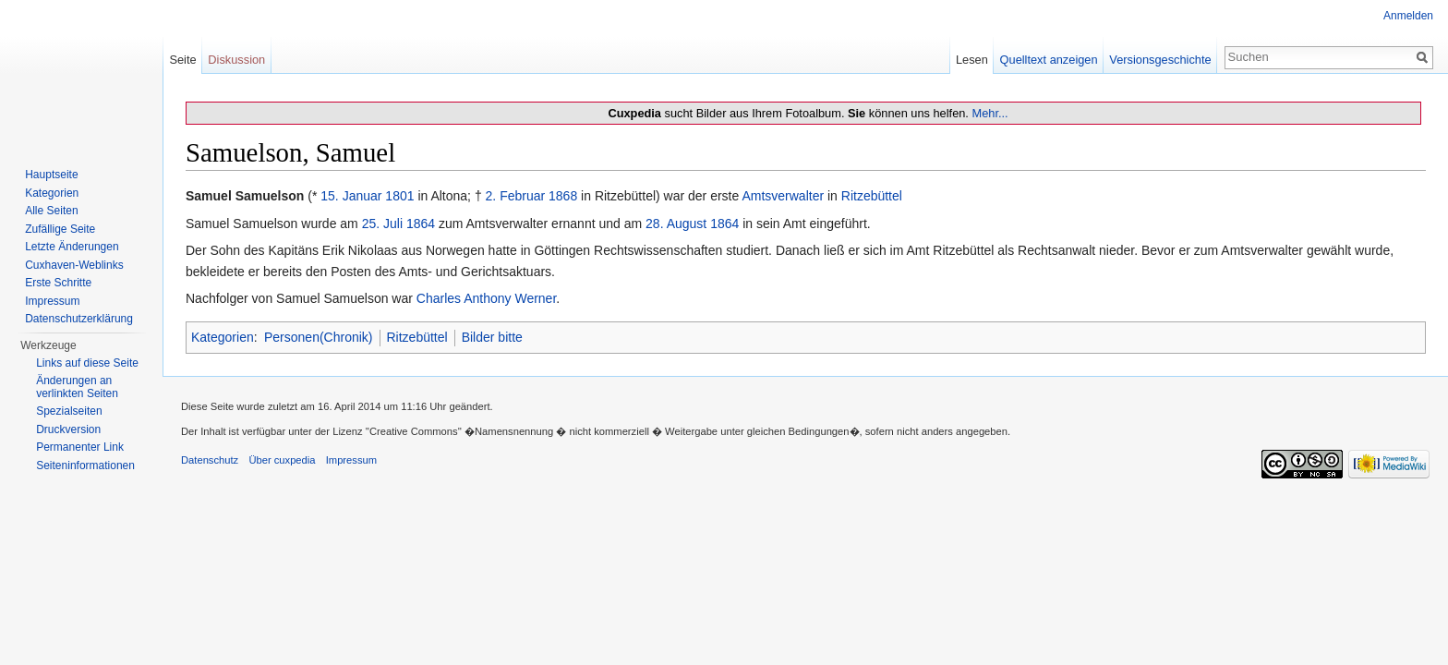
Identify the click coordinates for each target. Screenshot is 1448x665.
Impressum (52, 301)
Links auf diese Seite (87, 363)
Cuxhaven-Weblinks (74, 265)
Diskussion (236, 59)
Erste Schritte (58, 282)
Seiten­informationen (85, 465)
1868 (563, 195)
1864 (420, 223)
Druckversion (68, 429)
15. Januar (350, 195)
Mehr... (989, 113)
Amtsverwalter (783, 195)
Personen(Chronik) (318, 337)
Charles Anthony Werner (486, 298)
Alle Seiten (51, 210)
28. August (676, 223)
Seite (182, 59)
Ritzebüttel (871, 195)
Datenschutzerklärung (79, 318)
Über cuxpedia (281, 460)
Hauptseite (51, 174)
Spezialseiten (69, 411)
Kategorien (222, 337)
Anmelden (1408, 15)
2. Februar (516, 195)
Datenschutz (209, 460)
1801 (399, 195)
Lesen (972, 59)
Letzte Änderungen (71, 246)
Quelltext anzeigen (1049, 59)
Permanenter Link (80, 447)
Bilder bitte (492, 337)
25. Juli (382, 223)
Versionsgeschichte (1160, 59)
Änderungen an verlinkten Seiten (77, 387)
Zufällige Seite (60, 229)
